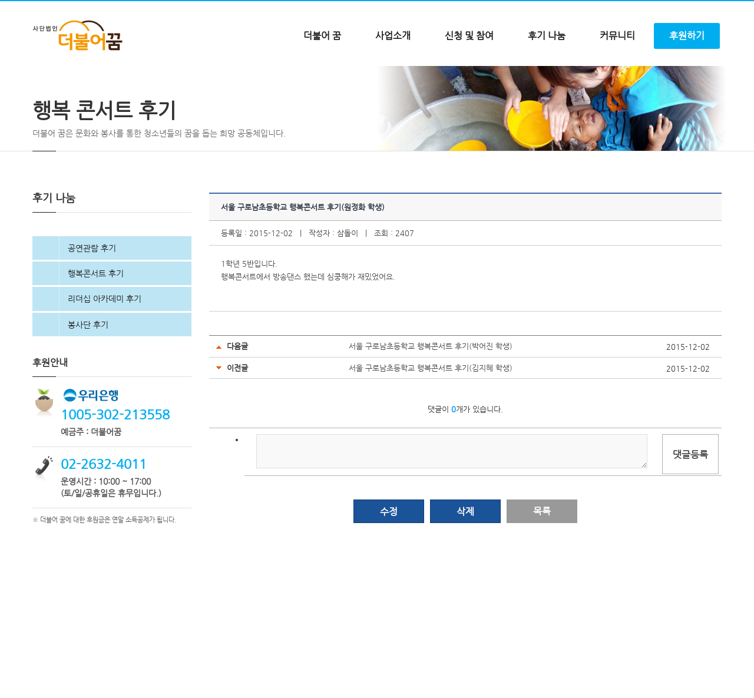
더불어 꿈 (322, 35)
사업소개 (393, 35)
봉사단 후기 (88, 374)
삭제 (465, 561)
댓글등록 (690, 504)
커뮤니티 (617, 35)
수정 (389, 561)
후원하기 (687, 35)
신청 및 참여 (469, 35)
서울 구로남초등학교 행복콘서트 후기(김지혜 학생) (430, 417)
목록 (542, 560)
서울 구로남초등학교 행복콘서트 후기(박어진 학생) (430, 395)
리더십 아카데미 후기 (104, 348)
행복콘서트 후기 (96, 323)
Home (41, 91)
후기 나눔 (547, 35)
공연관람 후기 (92, 297)
